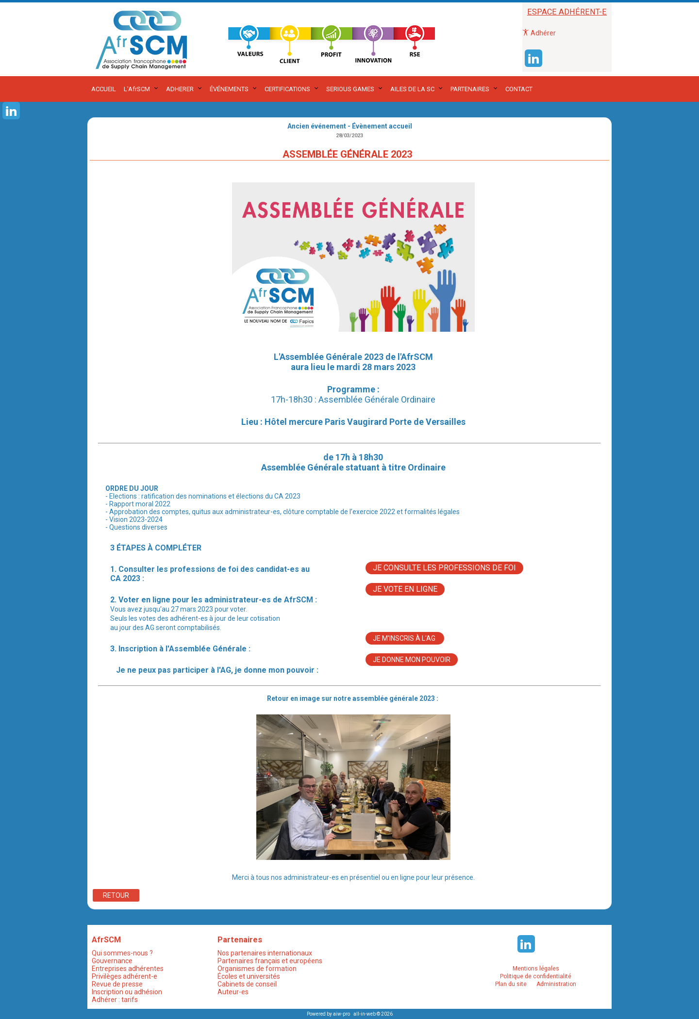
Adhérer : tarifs (115, 999)
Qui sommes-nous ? (122, 953)
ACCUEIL (103, 89)
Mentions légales (536, 968)
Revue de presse (117, 984)
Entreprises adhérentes (128, 968)
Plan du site (511, 984)
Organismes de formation (257, 968)
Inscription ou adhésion (127, 992)
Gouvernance (112, 961)
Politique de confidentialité (535, 976)
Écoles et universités (248, 976)
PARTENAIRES (469, 89)
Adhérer (539, 33)
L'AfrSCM (137, 89)
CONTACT (519, 89)
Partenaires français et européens (269, 961)
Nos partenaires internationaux (264, 953)
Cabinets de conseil (247, 984)
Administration (556, 984)
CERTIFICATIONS (287, 89)
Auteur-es (233, 992)
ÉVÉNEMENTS (229, 89)
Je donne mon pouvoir (411, 659)
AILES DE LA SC (412, 89)
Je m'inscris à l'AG (405, 638)
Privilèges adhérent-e (124, 976)
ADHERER (180, 89)
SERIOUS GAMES (350, 89)
